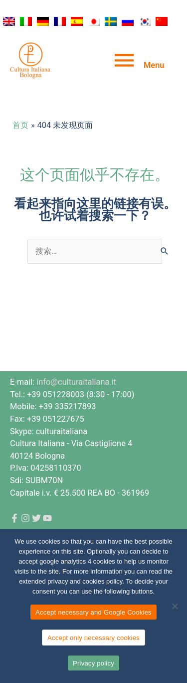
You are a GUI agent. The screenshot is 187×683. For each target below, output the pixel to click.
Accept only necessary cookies (93, 638)
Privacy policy (93, 663)
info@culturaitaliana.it (76, 382)
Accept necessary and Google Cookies (93, 612)
